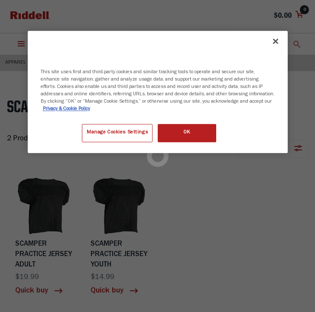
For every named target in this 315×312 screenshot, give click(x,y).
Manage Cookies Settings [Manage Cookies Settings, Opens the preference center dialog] (117, 133)
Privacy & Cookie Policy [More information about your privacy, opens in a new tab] (66, 109)
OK (186, 133)
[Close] (275, 41)
